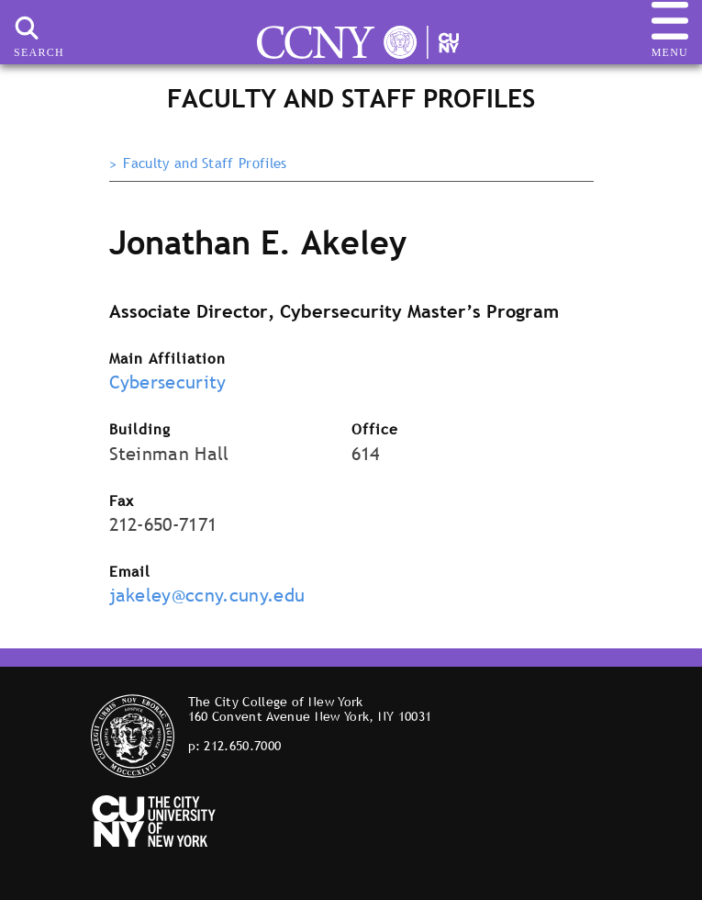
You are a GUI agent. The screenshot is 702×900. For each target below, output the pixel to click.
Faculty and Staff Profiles (204, 163)
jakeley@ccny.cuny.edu (207, 595)
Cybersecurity (168, 382)
